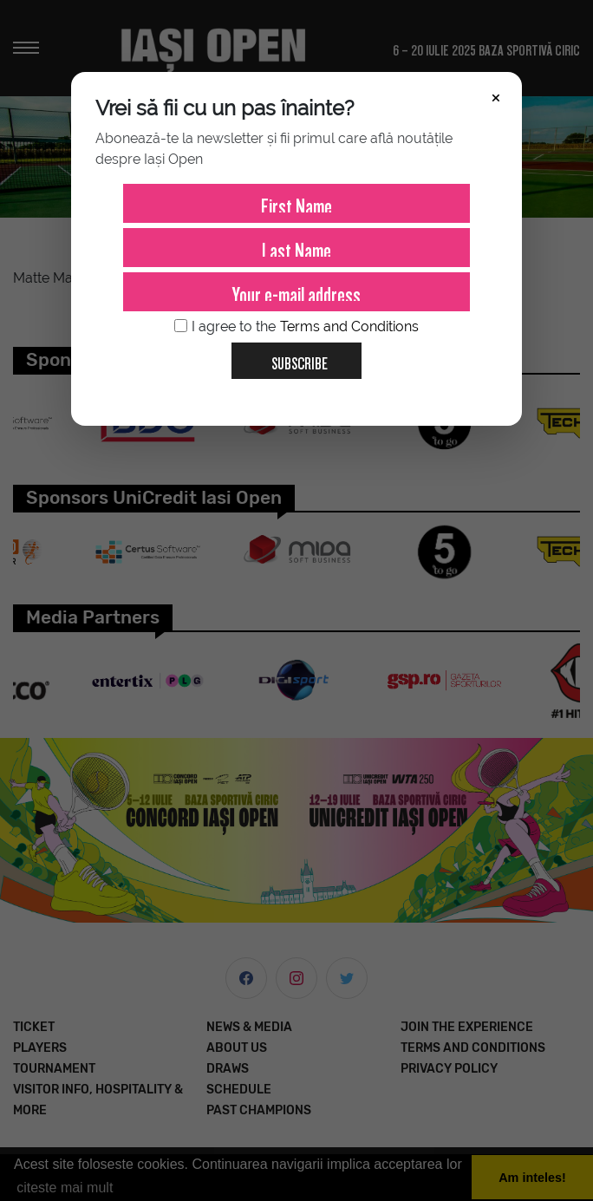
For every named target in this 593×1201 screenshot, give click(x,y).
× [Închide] (496, 96)
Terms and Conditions (349, 326)
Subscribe (292, 357)
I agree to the (296, 327)
